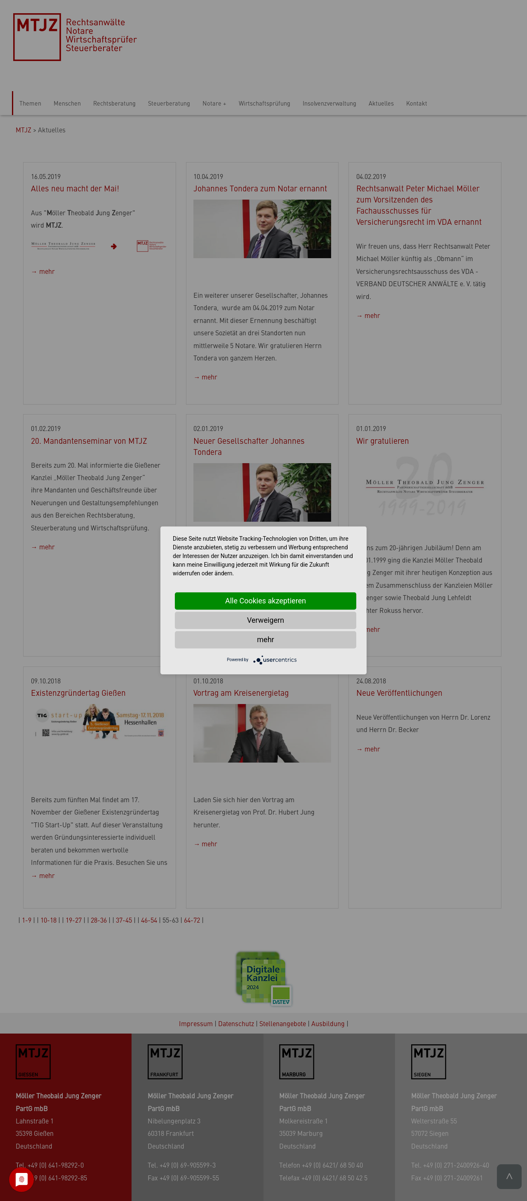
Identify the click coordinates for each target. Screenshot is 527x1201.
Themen (30, 103)
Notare (211, 103)
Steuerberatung (169, 103)
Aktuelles (381, 103)
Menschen (67, 103)
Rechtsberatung (114, 103)
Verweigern (265, 620)
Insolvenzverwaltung (329, 103)
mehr (265, 639)
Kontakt (416, 103)
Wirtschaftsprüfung (264, 103)
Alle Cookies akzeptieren (265, 600)
